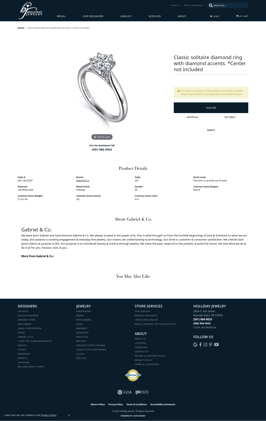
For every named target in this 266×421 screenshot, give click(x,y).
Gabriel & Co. (83, 180)
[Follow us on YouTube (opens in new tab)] (216, 345)
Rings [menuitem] (79, 324)
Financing (141, 347)
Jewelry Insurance (146, 315)
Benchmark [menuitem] (25, 324)
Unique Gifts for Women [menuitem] (91, 349)
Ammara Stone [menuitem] (26, 319)
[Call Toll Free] (202, 323)
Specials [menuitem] (81, 358)
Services (155, 16)
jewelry (21, 28)
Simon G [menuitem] (22, 358)
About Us (140, 338)
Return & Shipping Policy (150, 355)
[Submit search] (210, 5)
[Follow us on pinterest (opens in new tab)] (210, 345)
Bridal (61, 16)
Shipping (192, 117)
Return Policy (98, 404)
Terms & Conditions (147, 364)
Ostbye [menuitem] (22, 349)
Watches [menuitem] (81, 341)
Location (140, 343)
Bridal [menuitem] (80, 315)
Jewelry (126, 16)
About (182, 16)
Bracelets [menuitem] (82, 336)
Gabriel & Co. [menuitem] (26, 336)
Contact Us (141, 351)
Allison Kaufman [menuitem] (28, 315)
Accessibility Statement (162, 404)
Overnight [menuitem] (24, 353)
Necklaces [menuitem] (82, 332)
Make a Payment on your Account (155, 324)
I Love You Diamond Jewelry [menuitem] (35, 341)
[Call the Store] (202, 319)
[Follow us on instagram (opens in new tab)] (205, 345)
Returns (230, 117)
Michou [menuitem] (22, 345)
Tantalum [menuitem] (23, 362)
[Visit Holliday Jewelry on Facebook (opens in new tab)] (200, 345)
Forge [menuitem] (21, 332)
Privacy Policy (144, 360)
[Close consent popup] (69, 415)
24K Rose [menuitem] (23, 311)
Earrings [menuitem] (81, 328)
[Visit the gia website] (125, 392)
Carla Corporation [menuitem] (29, 328)
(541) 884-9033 (102, 149)
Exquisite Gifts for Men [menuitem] (90, 345)
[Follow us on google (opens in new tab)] (195, 345)
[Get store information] (204, 327)
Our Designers (93, 16)
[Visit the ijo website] (142, 392)
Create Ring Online (146, 319)
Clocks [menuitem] (80, 353)
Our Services (142, 311)
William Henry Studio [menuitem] (31, 366)
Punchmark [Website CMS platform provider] (139, 416)
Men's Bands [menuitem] (83, 319)
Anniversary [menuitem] (83, 311)
